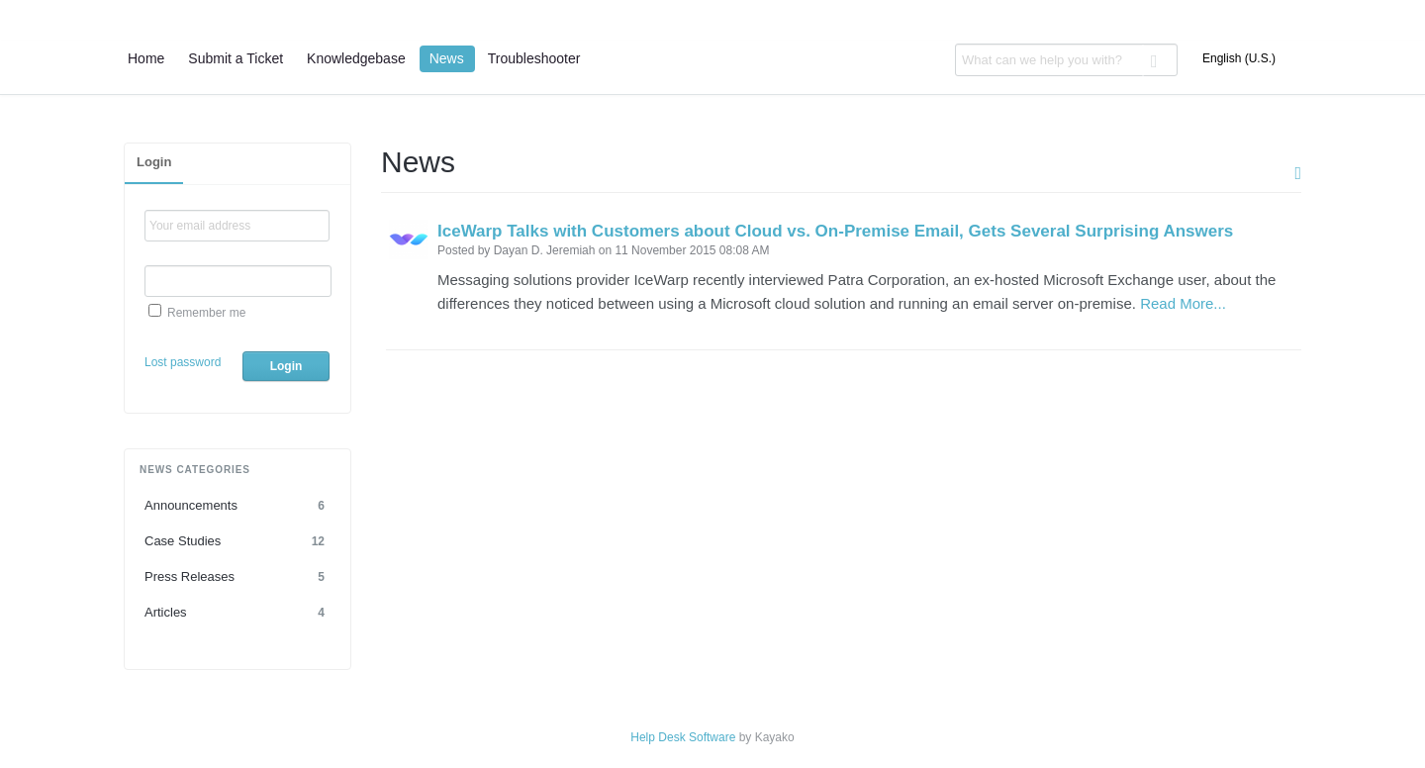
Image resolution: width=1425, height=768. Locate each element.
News (446, 58)
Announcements (237, 506)
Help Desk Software (682, 737)
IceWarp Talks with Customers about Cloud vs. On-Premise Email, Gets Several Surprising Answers (835, 231)
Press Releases (237, 577)
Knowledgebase (356, 58)
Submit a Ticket (235, 58)
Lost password (182, 362)
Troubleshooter (534, 58)
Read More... (1183, 303)
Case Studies (237, 541)
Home (146, 58)
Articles (237, 613)
